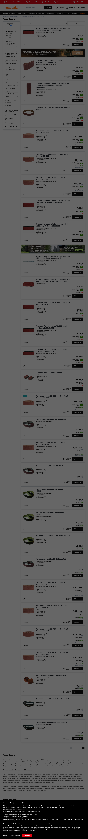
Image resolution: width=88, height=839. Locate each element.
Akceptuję (27, 835)
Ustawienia (6, 835)
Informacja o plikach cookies (24, 829)
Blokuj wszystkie (15, 835)
